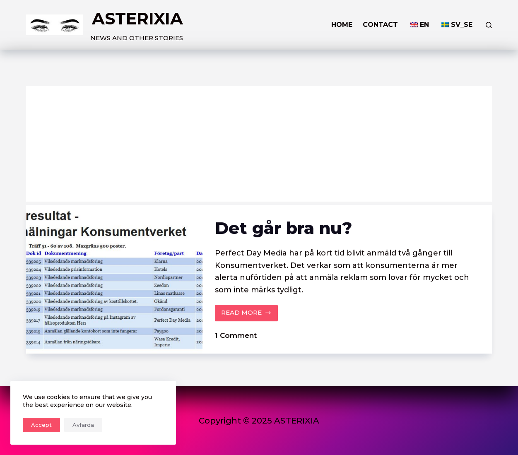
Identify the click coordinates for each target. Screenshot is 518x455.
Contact (380, 25)
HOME (341, 25)
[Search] (489, 25)
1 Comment (236, 335)
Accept (41, 424)
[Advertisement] (259, 144)
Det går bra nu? (283, 228)
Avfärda (83, 424)
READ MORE (246, 315)
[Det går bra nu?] (114, 279)
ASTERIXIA (137, 18)
